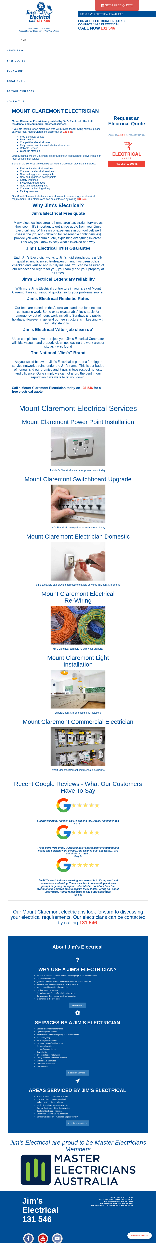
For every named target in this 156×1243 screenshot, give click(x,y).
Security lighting (43, 1037)
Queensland (60, 1099)
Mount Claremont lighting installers (81, 712)
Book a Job (15, 71)
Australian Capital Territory (67, 1117)
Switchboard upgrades (46, 1061)
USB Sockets (42, 1066)
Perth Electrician (44, 1105)
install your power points (85, 470)
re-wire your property (91, 648)
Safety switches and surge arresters (52, 1058)
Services (15, 50)
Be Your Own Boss (20, 91)
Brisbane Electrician (45, 1099)
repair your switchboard (85, 527)
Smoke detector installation (48, 1055)
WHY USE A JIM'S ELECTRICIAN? (77, 969)
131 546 (67, 131)
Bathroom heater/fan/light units (50, 1043)
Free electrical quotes (46, 978)
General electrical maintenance (50, 1029)
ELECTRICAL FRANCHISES (109, 14)
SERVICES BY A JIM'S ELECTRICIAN (77, 1022)
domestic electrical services (82, 584)
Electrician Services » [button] (77, 1073)
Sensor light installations (47, 1040)
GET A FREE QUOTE (117, 5)
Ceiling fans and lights (46, 1049)
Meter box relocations (46, 1063)
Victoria (60, 1102)
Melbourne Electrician (46, 1102)
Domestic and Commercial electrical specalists (56, 996)
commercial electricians (92, 770)
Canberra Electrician (45, 1117)
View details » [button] (77, 1005)
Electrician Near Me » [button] (77, 1123)
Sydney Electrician (44, 1108)
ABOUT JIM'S (86, 14)
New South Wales (61, 1108)
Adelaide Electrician (45, 1096)
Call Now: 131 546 (139, 1235)
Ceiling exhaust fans (45, 1046)
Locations (16, 81)
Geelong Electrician (45, 1111)
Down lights (42, 1052)
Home (23, 40)
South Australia (61, 1096)
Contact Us (15, 101)
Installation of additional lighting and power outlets (58, 1034)
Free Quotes (16, 61)
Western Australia (59, 1105)
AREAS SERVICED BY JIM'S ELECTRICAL (77, 1090)
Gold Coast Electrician (46, 1114)
